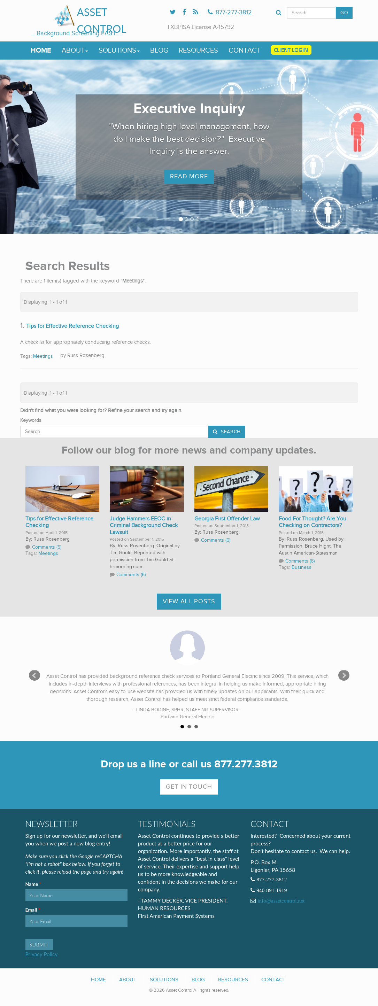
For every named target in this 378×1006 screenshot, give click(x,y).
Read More (189, 176)
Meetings (43, 356)
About (75, 50)
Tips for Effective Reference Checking (72, 326)
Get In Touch (189, 786)
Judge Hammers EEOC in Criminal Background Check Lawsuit (144, 526)
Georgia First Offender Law (227, 519)
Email (31, 909)
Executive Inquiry (189, 109)
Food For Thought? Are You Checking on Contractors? (312, 522)
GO (344, 13)
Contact (245, 50)
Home (41, 50)
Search (230, 432)
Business (301, 567)
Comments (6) (131, 575)
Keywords (30, 420)
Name (32, 884)
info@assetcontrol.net (280, 901)
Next (343, 675)
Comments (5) (46, 547)
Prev (34, 675)
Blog (159, 50)
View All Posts (189, 601)
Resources (198, 50)
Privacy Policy (41, 954)
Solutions (119, 50)
